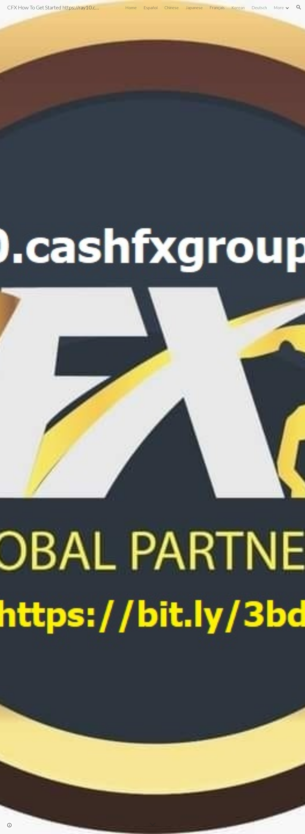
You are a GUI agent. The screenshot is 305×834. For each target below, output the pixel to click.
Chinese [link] (171, 7)
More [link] (279, 7)
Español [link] (150, 7)
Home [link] (131, 7)
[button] (298, 7)
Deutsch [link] (259, 7)
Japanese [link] (194, 7)
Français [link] (217, 7)
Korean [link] (238, 7)
